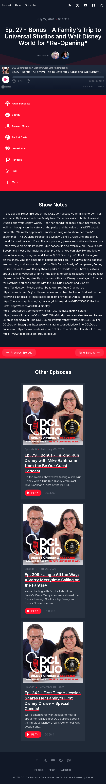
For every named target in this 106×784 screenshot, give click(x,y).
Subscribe (30, 5)
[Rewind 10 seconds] (14, 81)
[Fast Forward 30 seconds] (28, 81)
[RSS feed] (69, 5)
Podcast (6, 5)
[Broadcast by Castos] (6, 87)
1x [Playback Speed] (21, 81)
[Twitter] (77, 5)
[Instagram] (101, 5)
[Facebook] (93, 5)
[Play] (5, 79)
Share (100, 86)
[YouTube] (85, 5)
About (18, 5)
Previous (19, 353)
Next (89, 353)
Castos (89, 777)
